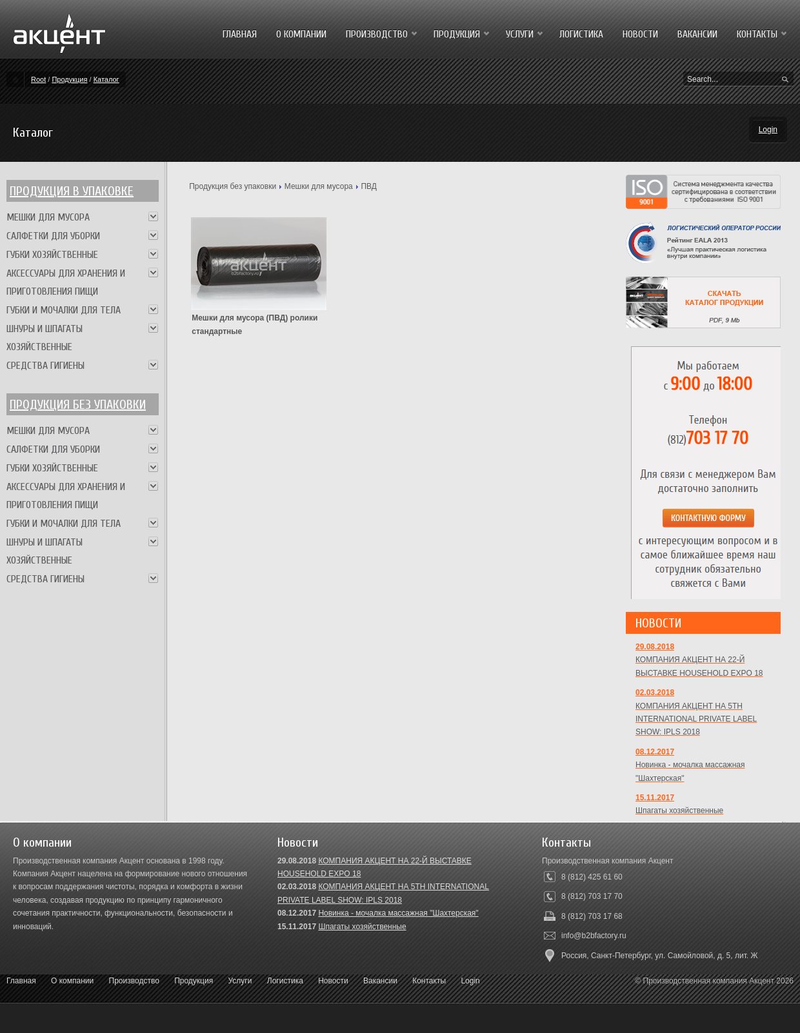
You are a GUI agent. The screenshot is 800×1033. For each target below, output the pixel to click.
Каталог (106, 79)
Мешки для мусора (319, 186)
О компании (72, 980)
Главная (21, 980)
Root (38, 79)
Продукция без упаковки (232, 186)
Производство (134, 980)
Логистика (285, 980)
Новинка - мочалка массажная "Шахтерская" (398, 913)
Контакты (429, 980)
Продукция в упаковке (72, 191)
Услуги (240, 980)
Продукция (69, 79)
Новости (333, 980)
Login (768, 129)
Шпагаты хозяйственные (362, 926)
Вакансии (380, 980)
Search (785, 80)
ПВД (369, 186)
